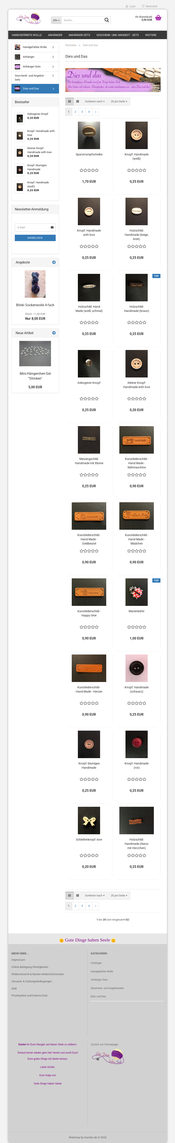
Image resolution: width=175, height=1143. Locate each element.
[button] (69, 101)
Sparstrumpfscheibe (89, 154)
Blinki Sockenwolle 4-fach (35, 305)
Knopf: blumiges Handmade (89, 765)
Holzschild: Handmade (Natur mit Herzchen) (137, 844)
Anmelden (35, 237)
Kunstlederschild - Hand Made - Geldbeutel (89, 539)
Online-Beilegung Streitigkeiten (29, 967)
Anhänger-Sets (79, 35)
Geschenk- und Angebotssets (107, 988)
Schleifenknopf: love (89, 839)
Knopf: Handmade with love (89, 232)
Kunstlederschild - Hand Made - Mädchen (136, 539)
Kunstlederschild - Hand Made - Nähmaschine (136, 463)
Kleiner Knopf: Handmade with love (136, 385)
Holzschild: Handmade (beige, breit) (137, 235)
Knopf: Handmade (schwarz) (137, 689)
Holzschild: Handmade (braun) (136, 309)
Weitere (150, 35)
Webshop (74, 1137)
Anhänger (55, 35)
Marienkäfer (137, 611)
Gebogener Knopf (89, 382)
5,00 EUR (35, 387)
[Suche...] (56, 20)
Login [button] (131, 6)
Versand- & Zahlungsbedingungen (31, 981)
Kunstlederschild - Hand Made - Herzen (89, 689)
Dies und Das (27, 88)
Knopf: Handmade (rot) (137, 765)
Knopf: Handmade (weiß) (137, 156)
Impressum (18, 959)
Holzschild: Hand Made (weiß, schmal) (89, 309)
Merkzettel (149, 6)
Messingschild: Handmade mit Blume (89, 461)
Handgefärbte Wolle (27, 35)
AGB (14, 988)
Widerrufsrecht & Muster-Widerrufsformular (37, 974)
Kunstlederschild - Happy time (89, 613)
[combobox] (94, 101)
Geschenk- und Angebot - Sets (117, 35)
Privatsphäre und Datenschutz (29, 995)
